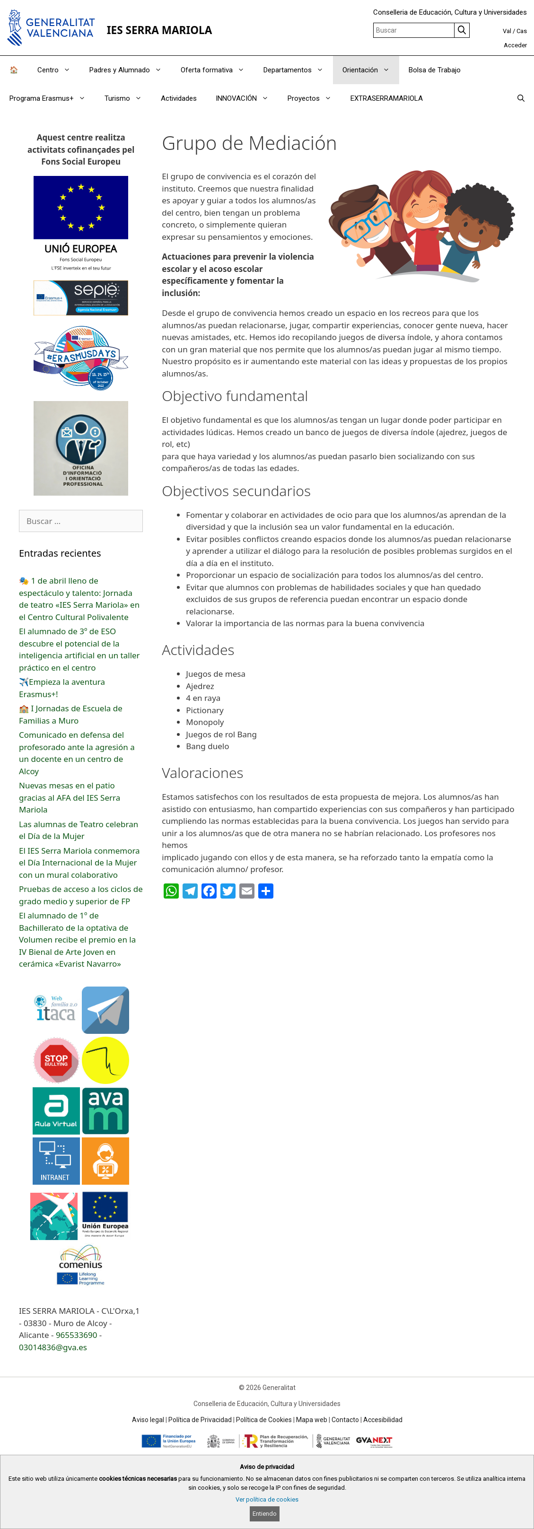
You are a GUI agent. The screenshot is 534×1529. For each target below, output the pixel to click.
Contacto (345, 1420)
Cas (521, 31)
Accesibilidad (383, 1420)
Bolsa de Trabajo (435, 70)
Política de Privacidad (200, 1420)
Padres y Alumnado (130, 70)
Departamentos (298, 70)
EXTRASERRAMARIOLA (386, 98)
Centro (58, 70)
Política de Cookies (264, 1420)
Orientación (370, 70)
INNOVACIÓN (247, 98)
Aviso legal (148, 1420)
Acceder (515, 45)
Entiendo (265, 1513)
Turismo (128, 98)
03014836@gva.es (53, 1347)
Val (507, 31)
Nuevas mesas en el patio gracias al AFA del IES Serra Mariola (69, 797)
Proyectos (314, 98)
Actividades (179, 98)
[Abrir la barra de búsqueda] (521, 98)
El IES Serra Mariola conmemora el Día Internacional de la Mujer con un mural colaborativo (79, 862)
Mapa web (311, 1420)
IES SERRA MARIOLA (159, 30)
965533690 (76, 1334)
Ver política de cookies (267, 1499)
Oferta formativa (217, 70)
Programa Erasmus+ (52, 98)
